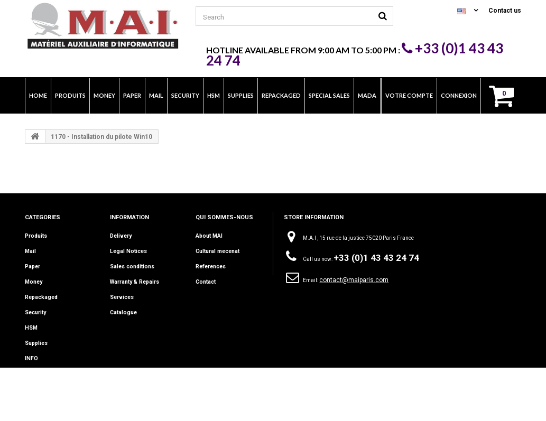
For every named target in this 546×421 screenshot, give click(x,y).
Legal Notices (127, 251)
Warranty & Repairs (134, 282)
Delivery (120, 236)
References (210, 266)
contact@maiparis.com (353, 280)
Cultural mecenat (217, 251)
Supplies (36, 343)
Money (33, 282)
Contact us (504, 10)
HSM (31, 328)
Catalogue (123, 312)
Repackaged (41, 297)
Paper (32, 266)
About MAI (209, 236)
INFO (31, 358)
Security (35, 312)
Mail (30, 251)
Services (121, 297)
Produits (36, 236)
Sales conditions (132, 266)
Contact (206, 282)
